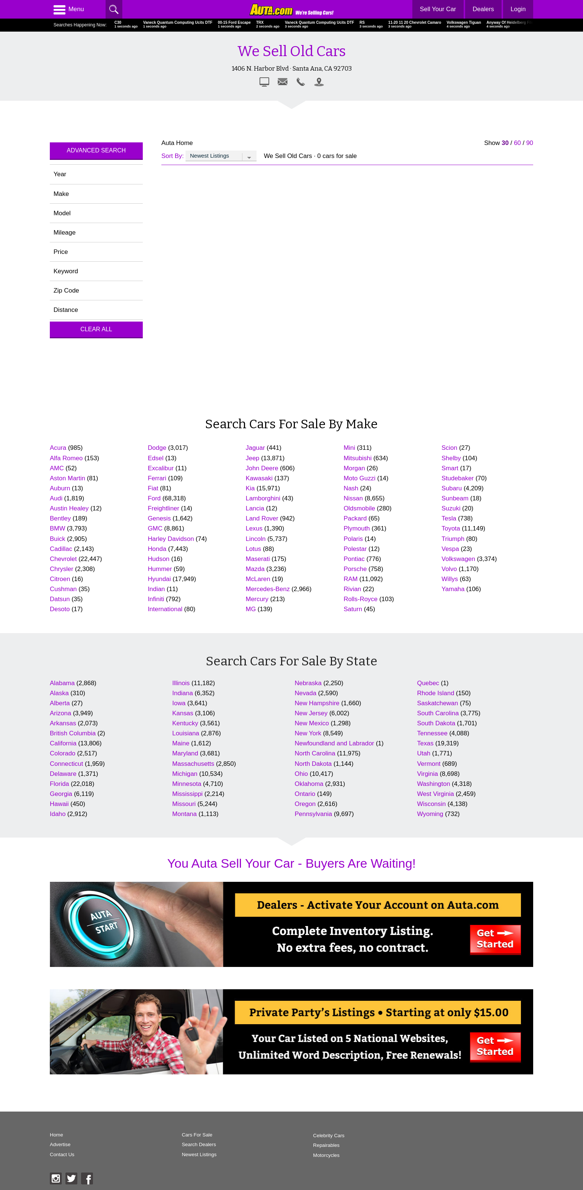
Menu (69, 9)
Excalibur (161, 468)
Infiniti (156, 599)
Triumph (453, 538)
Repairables (309, 1145)
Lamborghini (263, 498)
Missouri (184, 803)
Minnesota (186, 783)
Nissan (353, 498)
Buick (57, 538)
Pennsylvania (313, 813)
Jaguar (255, 447)
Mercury (257, 599)
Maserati (258, 558)
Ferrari (157, 478)
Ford (154, 498)
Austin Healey (69, 508)
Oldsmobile (359, 508)
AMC (57, 468)
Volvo (449, 569)
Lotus (253, 548)
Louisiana (185, 733)
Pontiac (354, 558)
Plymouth (357, 528)
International (165, 609)
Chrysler (61, 569)
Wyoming (430, 813)
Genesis (159, 518)
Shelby (451, 458)
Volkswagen (458, 558)
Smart (450, 468)
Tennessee (432, 733)
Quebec (428, 683)
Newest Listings (191, 1155)
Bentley (60, 518)
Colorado (62, 753)
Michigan (184, 773)
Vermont (429, 763)
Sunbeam (455, 498)
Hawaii (59, 803)
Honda (157, 548)
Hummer (160, 569)
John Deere (262, 468)
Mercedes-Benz (268, 589)
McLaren (258, 579)
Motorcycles (309, 1155)
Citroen (60, 579)
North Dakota (313, 763)
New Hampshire (317, 703)
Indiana (182, 693)
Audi (56, 498)
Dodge (157, 447)
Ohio (301, 773)
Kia (250, 488)
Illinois (181, 683)
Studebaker (458, 478)
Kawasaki (259, 478)
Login (518, 9)
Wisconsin (431, 803)
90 (529, 142)
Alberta (60, 703)
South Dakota (436, 723)
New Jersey (311, 713)
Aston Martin (67, 478)
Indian (156, 589)
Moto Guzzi (360, 478)
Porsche (355, 569)
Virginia (427, 773)
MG (251, 609)
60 (517, 142)
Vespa (450, 548)
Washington (433, 783)
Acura (58, 447)
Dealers (482, 9)
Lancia (255, 508)
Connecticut (66, 763)
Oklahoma (309, 783)
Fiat (153, 488)
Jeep (253, 458)
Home (56, 1135)
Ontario (305, 793)
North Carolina (315, 753)
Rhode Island (435, 693)
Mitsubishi (357, 458)
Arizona (60, 713)
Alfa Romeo (66, 458)
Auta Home (177, 142)
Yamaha (453, 589)
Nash (351, 488)
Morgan (354, 468)
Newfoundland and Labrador (334, 743)
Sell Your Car (437, 9)
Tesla (449, 518)
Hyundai (159, 579)
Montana (184, 813)
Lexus (254, 528)
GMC (155, 528)
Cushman (63, 589)
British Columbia (73, 733)
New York (308, 733)
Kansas (182, 713)
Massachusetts (193, 763)
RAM (351, 579)
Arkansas (63, 723)
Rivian (352, 589)
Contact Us (62, 1155)
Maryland (185, 753)
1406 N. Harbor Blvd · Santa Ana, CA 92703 (292, 68)
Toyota (451, 528)
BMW (57, 528)
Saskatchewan (437, 703)
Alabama (62, 683)
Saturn (353, 609)
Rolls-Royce (360, 599)
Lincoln (256, 538)
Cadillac (61, 548)
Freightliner (163, 508)
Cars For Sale (188, 1135)
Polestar (355, 548)
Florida (59, 783)
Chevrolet (63, 558)
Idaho (57, 813)
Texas (425, 743)
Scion (449, 447)
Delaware (63, 773)
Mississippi (187, 793)
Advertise (60, 1145)
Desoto (60, 609)
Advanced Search (96, 150)
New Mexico (312, 723)
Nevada (305, 693)
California (63, 743)
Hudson (158, 558)
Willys (450, 579)
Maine (180, 743)
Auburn (60, 488)
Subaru (452, 488)
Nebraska (308, 683)
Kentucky (185, 723)
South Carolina (438, 713)
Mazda (255, 569)
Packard (355, 518)
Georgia (61, 793)
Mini (349, 447)
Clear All (96, 329)
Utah (424, 753)
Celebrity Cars (312, 1135)
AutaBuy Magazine (481, 1152)
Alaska (59, 693)
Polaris (353, 538)
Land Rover (262, 518)
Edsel (155, 458)
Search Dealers (190, 1145)
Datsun (60, 599)
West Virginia (435, 793)
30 (505, 142)
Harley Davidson (171, 538)
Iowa (179, 703)
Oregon (305, 803)
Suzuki (451, 508)
